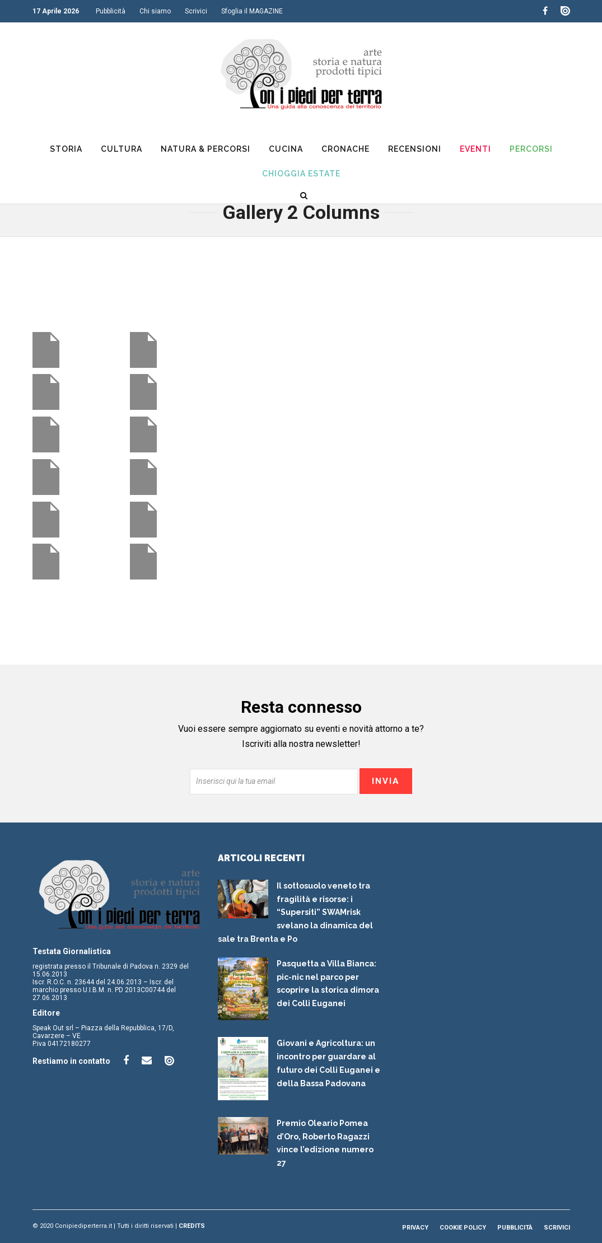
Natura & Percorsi (205, 148)
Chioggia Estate (301, 173)
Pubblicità (110, 11)
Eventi (475, 148)
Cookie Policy (463, 1227)
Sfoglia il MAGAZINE (252, 11)
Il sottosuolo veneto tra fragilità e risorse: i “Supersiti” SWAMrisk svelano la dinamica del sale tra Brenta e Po (295, 912)
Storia (66, 148)
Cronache (345, 148)
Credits (192, 1226)
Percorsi (531, 148)
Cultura (121, 148)
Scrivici (196, 11)
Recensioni (414, 148)
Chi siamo (155, 11)
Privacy (415, 1227)
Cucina (286, 148)
